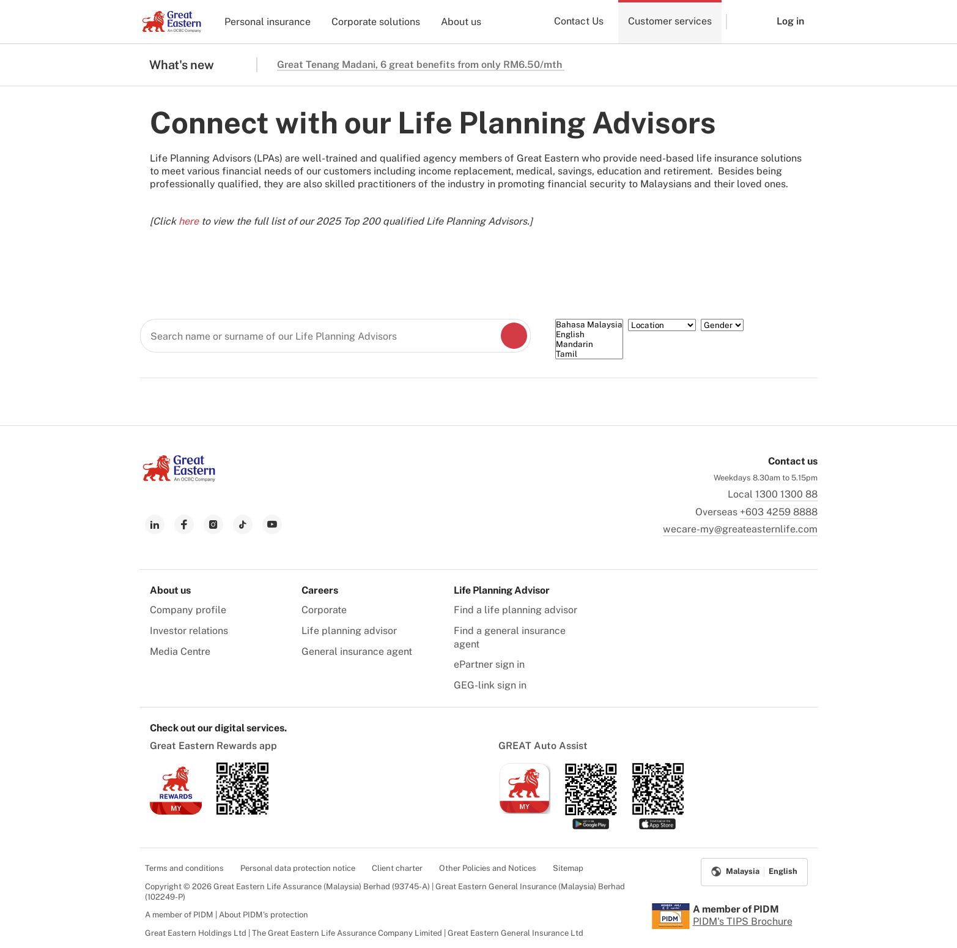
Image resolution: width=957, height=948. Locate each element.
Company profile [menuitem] (188, 610)
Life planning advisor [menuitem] (349, 630)
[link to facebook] (184, 524)
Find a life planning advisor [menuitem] (515, 610)
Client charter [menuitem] (397, 868)
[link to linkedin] (154, 524)
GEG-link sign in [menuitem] (490, 685)
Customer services (670, 21)
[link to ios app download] (176, 811)
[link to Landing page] (179, 478)
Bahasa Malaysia (589, 324)
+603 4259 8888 (779, 512)
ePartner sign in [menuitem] (489, 664)
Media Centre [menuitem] (180, 651)
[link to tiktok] (243, 524)
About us (461, 22)
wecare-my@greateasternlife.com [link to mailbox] (740, 529)
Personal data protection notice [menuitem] (297, 868)
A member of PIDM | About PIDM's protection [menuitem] (226, 914)
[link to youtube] (272, 524)
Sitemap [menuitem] (568, 868)
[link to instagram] (213, 524)
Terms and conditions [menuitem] (184, 868)
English (589, 334)
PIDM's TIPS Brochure (743, 921)
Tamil (589, 354)
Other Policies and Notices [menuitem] (487, 868)
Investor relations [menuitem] (189, 630)
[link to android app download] (242, 811)
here (189, 221)
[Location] (662, 325)
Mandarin (589, 344)
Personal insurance (267, 22)
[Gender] (722, 325)
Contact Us (579, 21)
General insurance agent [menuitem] (356, 651)
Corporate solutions (375, 22)
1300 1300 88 (786, 494)
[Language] (589, 339)
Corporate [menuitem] (324, 610)
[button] (742, 21)
